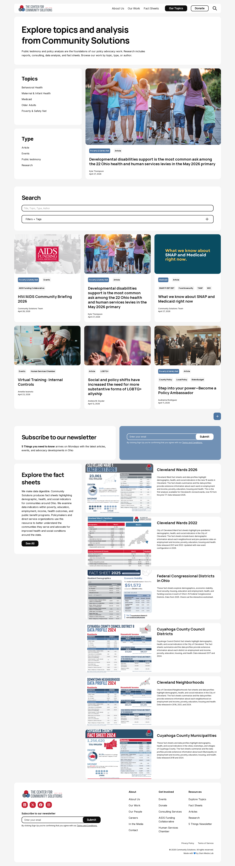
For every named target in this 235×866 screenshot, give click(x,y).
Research (194, 817)
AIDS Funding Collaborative (167, 819)
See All (30, 543)
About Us (118, 8)
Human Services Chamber (168, 829)
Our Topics (176, 8)
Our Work (134, 8)
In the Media (136, 824)
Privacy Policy (187, 843)
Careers (133, 817)
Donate (200, 8)
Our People (135, 811)
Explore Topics (197, 799)
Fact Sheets (151, 8)
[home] (36, 8)
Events (162, 799)
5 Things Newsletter (200, 824)
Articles (193, 811)
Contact (133, 830)
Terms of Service (206, 843)
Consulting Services (170, 811)
